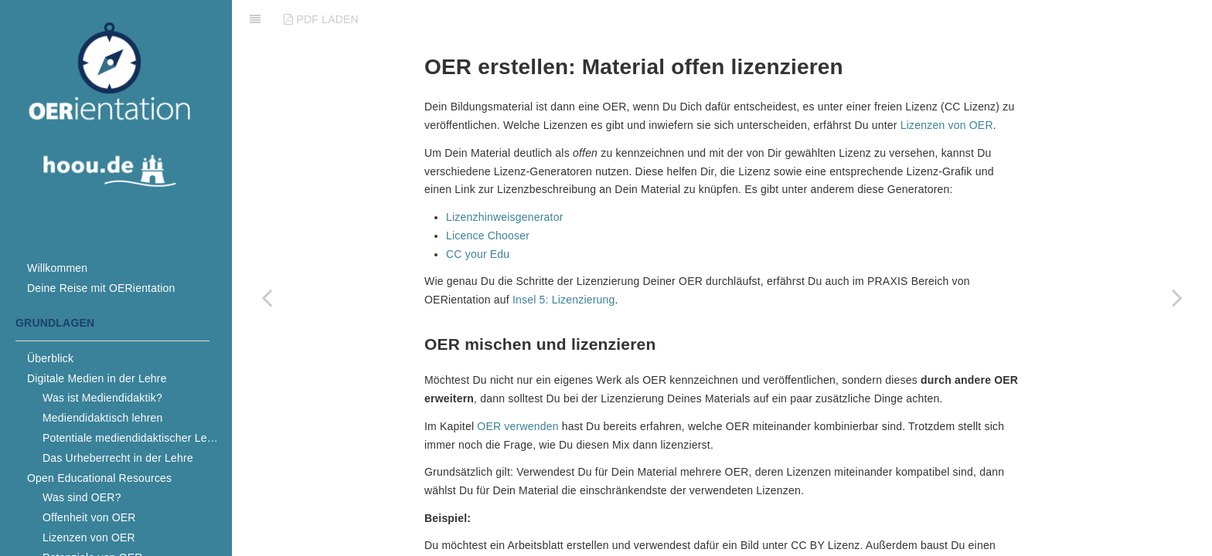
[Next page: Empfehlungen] (1177, 297)
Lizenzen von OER (89, 537)
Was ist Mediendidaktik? (102, 398)
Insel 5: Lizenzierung (563, 261)
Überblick (50, 358)
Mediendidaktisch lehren (103, 418)
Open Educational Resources (99, 478)
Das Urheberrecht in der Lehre (118, 458)
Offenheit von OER (89, 517)
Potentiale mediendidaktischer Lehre (133, 438)
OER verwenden (517, 387)
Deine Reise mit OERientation (101, 288)
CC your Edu (477, 215)
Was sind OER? (82, 497)
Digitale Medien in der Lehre (97, 378)
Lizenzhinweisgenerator (504, 178)
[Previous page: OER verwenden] (266, 297)
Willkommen (57, 268)
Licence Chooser (487, 197)
